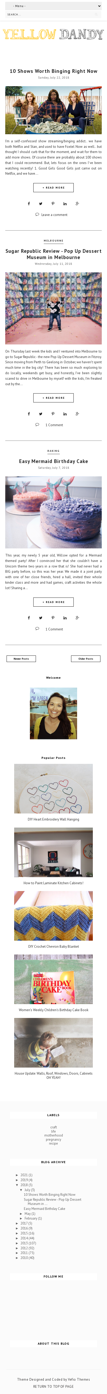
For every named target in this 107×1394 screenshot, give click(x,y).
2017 (24, 1223)
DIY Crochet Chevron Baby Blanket (53, 947)
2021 (24, 1175)
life (53, 1131)
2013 (24, 1243)
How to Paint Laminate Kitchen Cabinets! (53, 883)
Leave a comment (54, 215)
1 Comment (54, 425)
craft (53, 1127)
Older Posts (85, 658)
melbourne (53, 240)
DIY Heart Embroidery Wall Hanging (53, 819)
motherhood (53, 1135)
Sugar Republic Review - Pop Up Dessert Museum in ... (52, 1201)
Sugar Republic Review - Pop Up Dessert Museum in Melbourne (54, 254)
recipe (53, 1143)
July (28, 1190)
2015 (24, 1233)
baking (53, 451)
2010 (24, 1258)
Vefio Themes (79, 1379)
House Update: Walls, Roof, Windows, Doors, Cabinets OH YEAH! (54, 1075)
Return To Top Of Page (53, 1386)
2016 (24, 1228)
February (31, 1218)
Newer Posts (21, 658)
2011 (24, 1253)
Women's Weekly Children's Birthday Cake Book (53, 1010)
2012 (24, 1248)
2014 (24, 1238)
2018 (24, 1185)
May (28, 1213)
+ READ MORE (53, 187)
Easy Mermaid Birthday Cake (53, 461)
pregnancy (53, 1139)
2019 (24, 1180)
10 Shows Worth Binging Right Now (54, 71)
